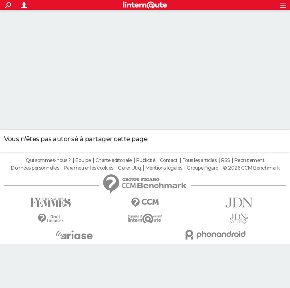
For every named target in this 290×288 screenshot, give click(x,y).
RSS (225, 160)
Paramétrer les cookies (88, 168)
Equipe (83, 160)
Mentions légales (163, 168)
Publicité (145, 160)
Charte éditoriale (113, 160)
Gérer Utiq (129, 168)
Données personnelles (35, 168)
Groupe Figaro (202, 168)
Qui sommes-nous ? (48, 160)
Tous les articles (199, 160)
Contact (169, 160)
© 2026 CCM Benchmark (251, 168)
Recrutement (249, 160)
